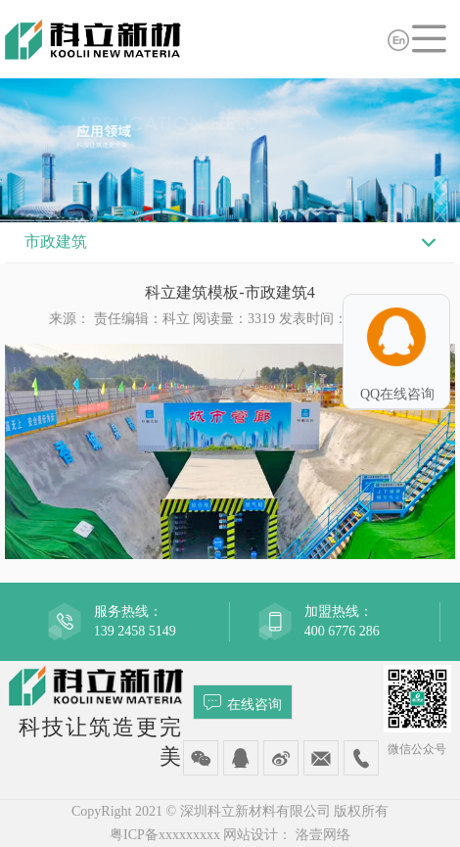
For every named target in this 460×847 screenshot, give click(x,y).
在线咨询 (242, 701)
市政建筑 (55, 241)
